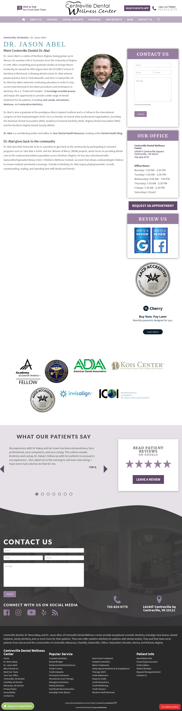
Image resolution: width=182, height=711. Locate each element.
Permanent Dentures (59, 675)
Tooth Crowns (55, 668)
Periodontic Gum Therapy (61, 678)
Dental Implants (73, 19)
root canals (49, 100)
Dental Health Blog (111, 133)
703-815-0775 (141, 157)
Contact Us (145, 19)
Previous (2, 469)
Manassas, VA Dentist (14, 685)
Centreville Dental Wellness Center (24, 652)
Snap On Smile (99, 678)
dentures (8, 104)
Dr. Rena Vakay (10, 661)
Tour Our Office (11, 675)
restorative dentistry (30, 104)
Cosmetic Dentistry (58, 658)
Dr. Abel (8, 133)
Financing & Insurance (147, 661)
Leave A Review (148, 479)
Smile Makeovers (100, 675)
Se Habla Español (170, 706)
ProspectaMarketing (99, 707)
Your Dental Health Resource (68, 133)
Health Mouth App (137, 8)
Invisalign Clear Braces (59, 692)
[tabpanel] (50, 457)
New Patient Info (144, 658)
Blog (130, 19)
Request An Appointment (153, 205)
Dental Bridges (56, 661)
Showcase (94, 19)
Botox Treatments (100, 665)
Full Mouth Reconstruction (61, 688)
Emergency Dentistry (59, 682)
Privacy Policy (10, 688)
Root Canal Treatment (102, 658)
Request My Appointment (149, 671)
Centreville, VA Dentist (16, 37)
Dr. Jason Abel (10, 665)
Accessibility (9, 692)
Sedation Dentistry (101, 661)
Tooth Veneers (99, 688)
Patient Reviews (144, 668)
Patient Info (145, 654)
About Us (36, 19)
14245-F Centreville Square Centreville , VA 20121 (149, 153)
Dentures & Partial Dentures (62, 665)
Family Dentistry (56, 685)
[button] (159, 19)
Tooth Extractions (100, 682)
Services (52, 19)
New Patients (114, 19)
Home (6, 658)
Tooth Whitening (100, 685)
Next (106, 469)
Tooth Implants (56, 671)
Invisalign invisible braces (61, 91)
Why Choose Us (11, 668)
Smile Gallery (143, 665)
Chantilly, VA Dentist (13, 682)
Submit (140, 114)
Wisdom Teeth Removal (103, 692)
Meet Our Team (11, 671)
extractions (62, 100)
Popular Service (61, 654)
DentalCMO (111, 703)
